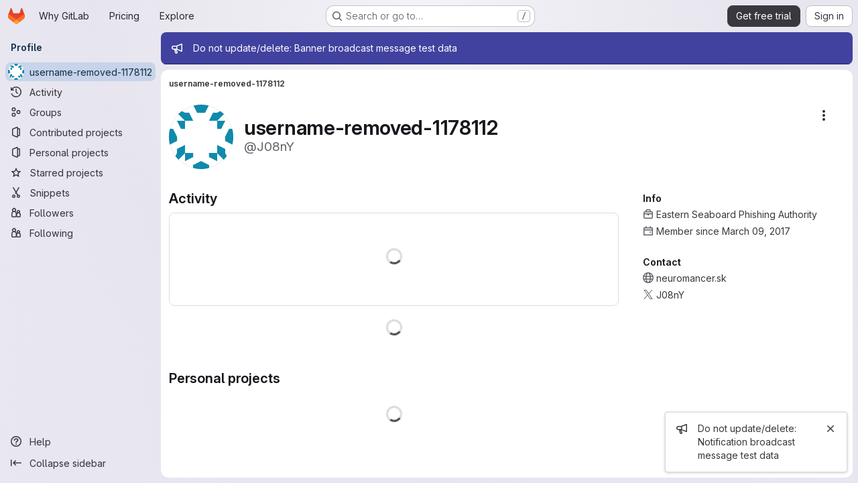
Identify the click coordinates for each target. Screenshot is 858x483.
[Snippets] (80, 192)
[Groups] (80, 112)
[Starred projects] (80, 172)
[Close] (830, 429)
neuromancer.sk (691, 278)
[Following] (80, 232)
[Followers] (80, 212)
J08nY (670, 295)
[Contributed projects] (80, 132)
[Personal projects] (80, 152)
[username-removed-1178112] (80, 71)
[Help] (80, 441)
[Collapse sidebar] (80, 462)
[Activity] (80, 92)
